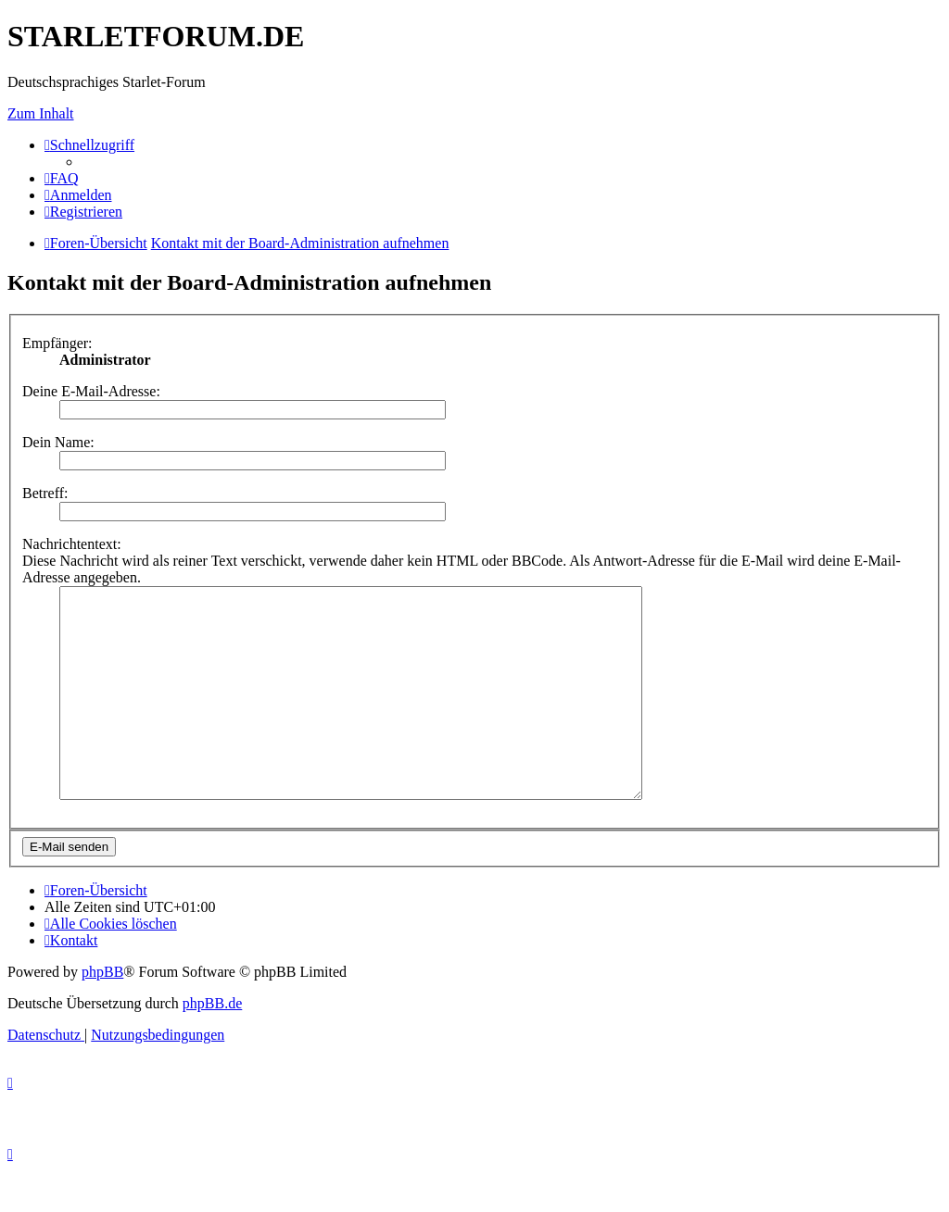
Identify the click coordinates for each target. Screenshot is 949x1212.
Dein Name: (58, 442)
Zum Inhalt (40, 113)
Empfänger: (57, 343)
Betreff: (45, 493)
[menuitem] (61, 178)
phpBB (102, 1013)
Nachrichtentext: (71, 544)
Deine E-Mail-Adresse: (91, 391)
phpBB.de (212, 1045)
